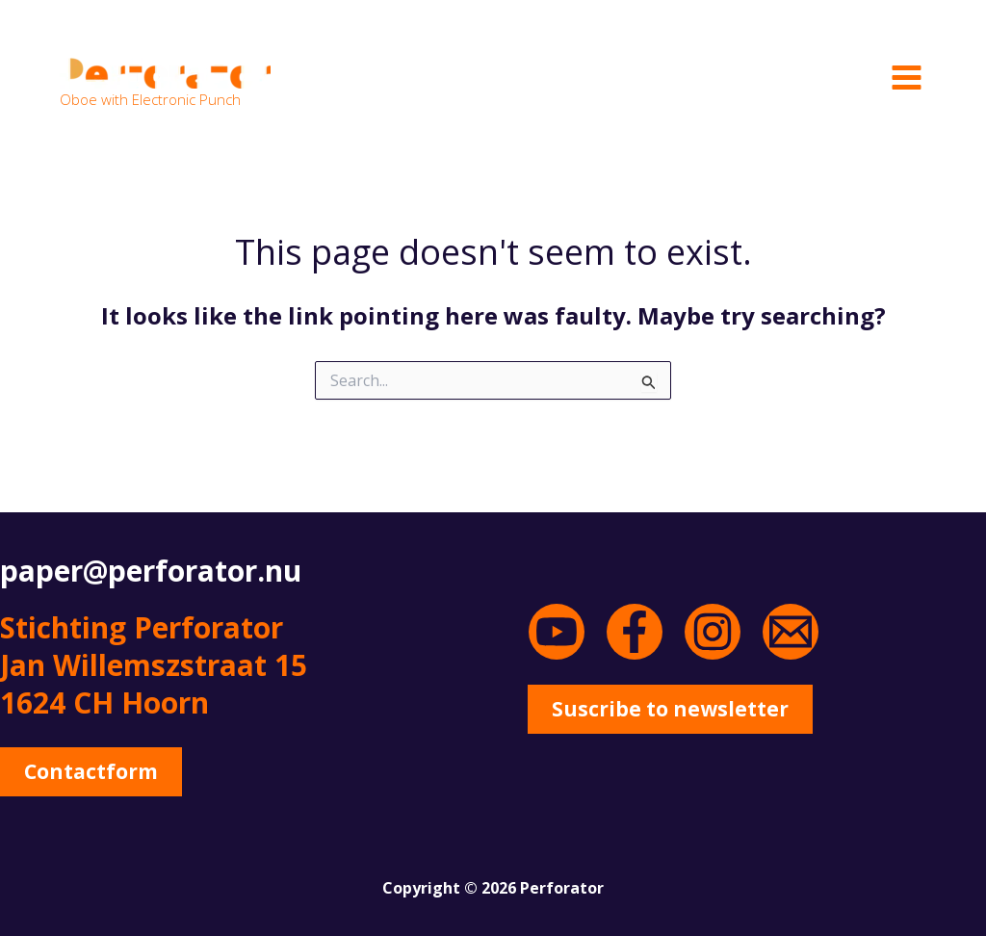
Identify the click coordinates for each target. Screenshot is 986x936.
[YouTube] (556, 632)
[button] (96, 773)
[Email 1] (790, 632)
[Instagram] (712, 632)
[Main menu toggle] (906, 77)
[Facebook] (634, 632)
